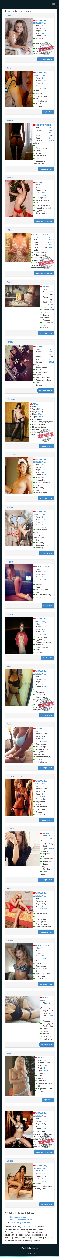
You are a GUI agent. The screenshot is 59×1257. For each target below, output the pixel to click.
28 (42, 1118)
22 (42, 948)
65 (50, 357)
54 (42, 682)
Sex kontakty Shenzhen (20, 1222)
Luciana (10, 941)
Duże (44, 577)
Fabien (9, 230)
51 (49, 242)
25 (50, 836)
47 (39, 412)
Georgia (10, 614)
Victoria (10, 178)
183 (49, 240)
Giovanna (11, 399)
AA (43, 33)
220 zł (51, 140)
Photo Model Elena (15, 776)
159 (45, 1063)
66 (42, 736)
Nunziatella (11, 455)
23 (42, 26)
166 (43, 1121)
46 (42, 190)
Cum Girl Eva (12, 829)
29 (42, 465)
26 (49, 237)
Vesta (9, 888)
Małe (40, 414)
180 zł (44, 88)
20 (42, 517)
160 (51, 292)
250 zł (44, 475)
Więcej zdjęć (47, 112)
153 (43, 187)
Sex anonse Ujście (18, 1217)
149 (43, 81)
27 (42, 569)
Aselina (10, 120)
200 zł (44, 741)
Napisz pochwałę (46, 169)
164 (39, 409)
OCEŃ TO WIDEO (43, 125)
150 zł (44, 36)
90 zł (43, 796)
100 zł (50, 247)
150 (50, 130)
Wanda (10, 282)
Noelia (9, 1108)
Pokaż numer (47, 658)
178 (43, 679)
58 (50, 135)
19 (50, 127)
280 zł (44, 195)
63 (42, 83)
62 (42, 31)
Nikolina (10, 507)
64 (42, 574)
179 (43, 520)
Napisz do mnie (46, 446)
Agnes (9, 993)
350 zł (51, 362)
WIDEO (38, 182)
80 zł (46, 1070)
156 (43, 28)
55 (42, 904)
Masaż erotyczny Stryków (21, 1220)
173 (43, 901)
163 (50, 352)
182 (43, 950)
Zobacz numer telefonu (43, 221)
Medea (9, 16)
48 (42, 522)
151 (43, 467)
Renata (10, 342)
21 (42, 78)
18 (42, 185)
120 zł (44, 527)
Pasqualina (11, 724)
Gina (9, 68)
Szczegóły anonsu (45, 59)
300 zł (40, 417)
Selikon (44, 193)
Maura (9, 1053)
